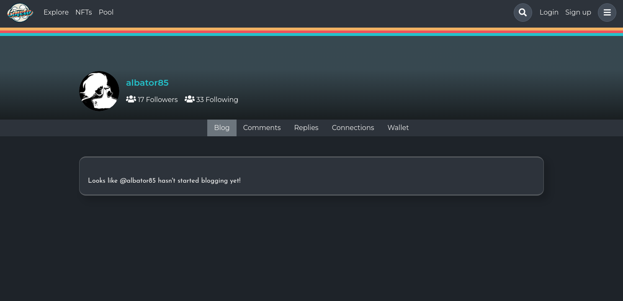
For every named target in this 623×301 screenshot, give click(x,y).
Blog (221, 128)
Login (549, 12)
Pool (106, 12)
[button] (605, 12)
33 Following (212, 100)
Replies (306, 128)
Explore (56, 12)
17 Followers (152, 100)
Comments (262, 128)
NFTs (83, 12)
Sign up (578, 12)
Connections (353, 128)
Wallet (398, 128)
